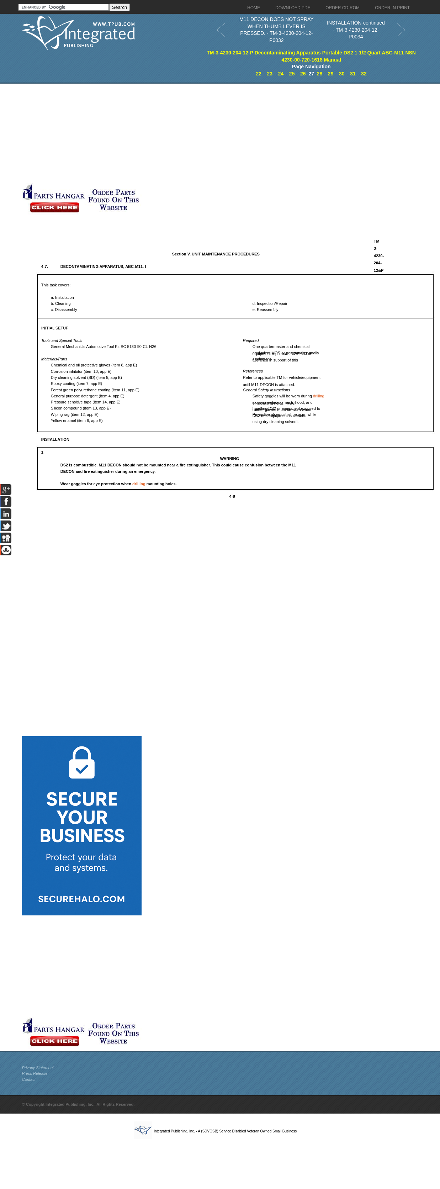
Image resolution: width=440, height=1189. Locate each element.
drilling (318, 396)
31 (353, 73)
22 (258, 73)
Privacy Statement (38, 1068)
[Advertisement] (173, 133)
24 (281, 73)
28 (320, 73)
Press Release (35, 1073)
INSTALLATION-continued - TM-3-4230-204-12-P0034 (356, 29)
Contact (29, 1079)
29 (331, 73)
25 (292, 73)
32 (364, 73)
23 (270, 73)
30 (342, 73)
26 (303, 73)
